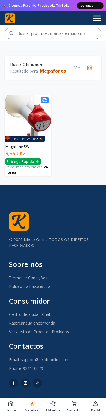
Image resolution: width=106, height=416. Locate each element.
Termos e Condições (28, 277)
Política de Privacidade (29, 286)
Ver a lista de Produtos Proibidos (39, 331)
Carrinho (74, 407)
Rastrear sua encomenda (32, 323)
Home (11, 407)
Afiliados (53, 407)
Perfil (95, 407)
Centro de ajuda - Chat (30, 314)
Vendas (31, 407)
